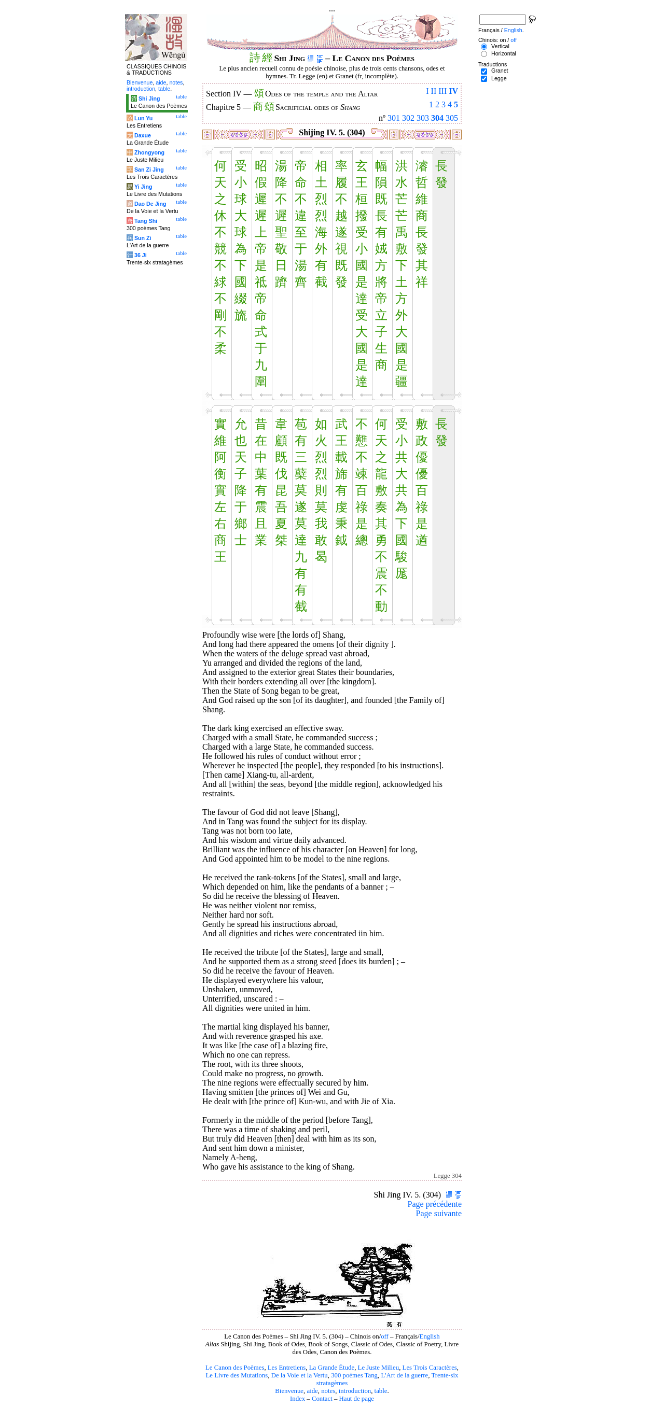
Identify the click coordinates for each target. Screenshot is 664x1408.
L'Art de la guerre (404, 1375)
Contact (322, 1398)
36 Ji (140, 255)
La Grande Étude (331, 1367)
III (442, 91)
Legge (499, 78)
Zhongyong (149, 152)
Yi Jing (143, 187)
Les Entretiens (287, 1367)
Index (297, 1398)
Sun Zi (142, 238)
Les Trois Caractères (430, 1367)
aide (312, 1391)
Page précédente (435, 1204)
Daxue (142, 135)
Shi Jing (149, 98)
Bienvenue (289, 1391)
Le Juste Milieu (378, 1367)
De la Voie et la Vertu (299, 1375)
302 (408, 118)
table (381, 1391)
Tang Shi (145, 221)
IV (453, 91)
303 (423, 118)
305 (452, 118)
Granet (499, 70)
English (430, 1336)
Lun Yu (143, 118)
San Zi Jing (149, 169)
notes (328, 1391)
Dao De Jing (150, 204)
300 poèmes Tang (354, 1375)
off (385, 1336)
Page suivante (439, 1213)
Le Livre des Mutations (236, 1375)
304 (437, 118)
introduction (355, 1391)
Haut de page (357, 1398)
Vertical (500, 46)
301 (394, 118)
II (434, 91)
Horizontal (503, 53)
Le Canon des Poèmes (234, 1367)
